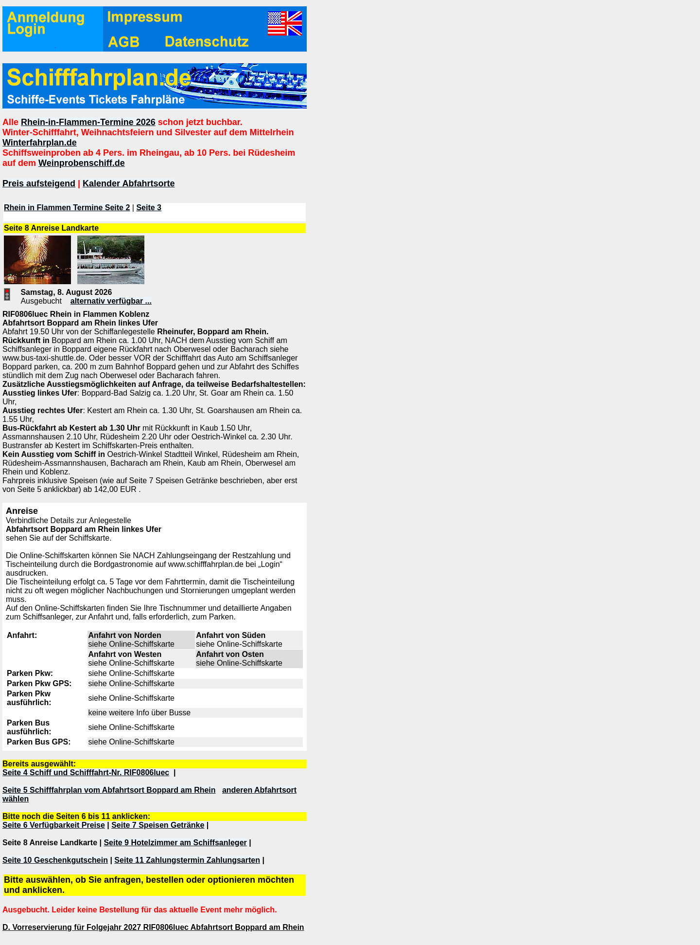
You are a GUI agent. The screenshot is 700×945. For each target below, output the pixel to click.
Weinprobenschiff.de (81, 163)
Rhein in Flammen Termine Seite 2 (67, 207)
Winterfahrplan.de (39, 142)
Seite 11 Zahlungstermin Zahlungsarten (187, 860)
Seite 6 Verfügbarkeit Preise (53, 825)
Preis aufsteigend (38, 183)
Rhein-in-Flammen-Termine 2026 (88, 122)
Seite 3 (148, 207)
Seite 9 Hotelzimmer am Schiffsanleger (175, 842)
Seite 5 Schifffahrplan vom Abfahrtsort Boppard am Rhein (109, 790)
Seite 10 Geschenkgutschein (55, 860)
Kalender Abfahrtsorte (129, 183)
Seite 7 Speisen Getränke (157, 825)
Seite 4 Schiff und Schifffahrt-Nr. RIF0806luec (85, 772)
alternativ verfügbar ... (111, 301)
